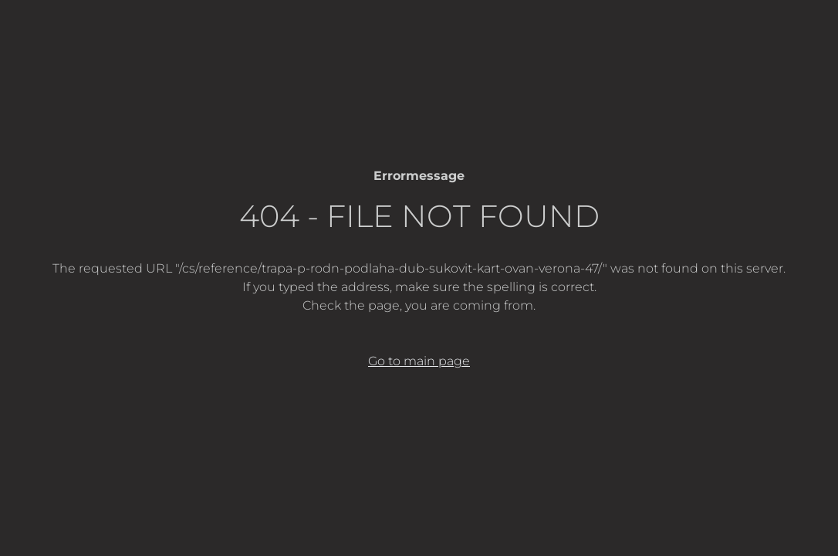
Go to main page (419, 361)
